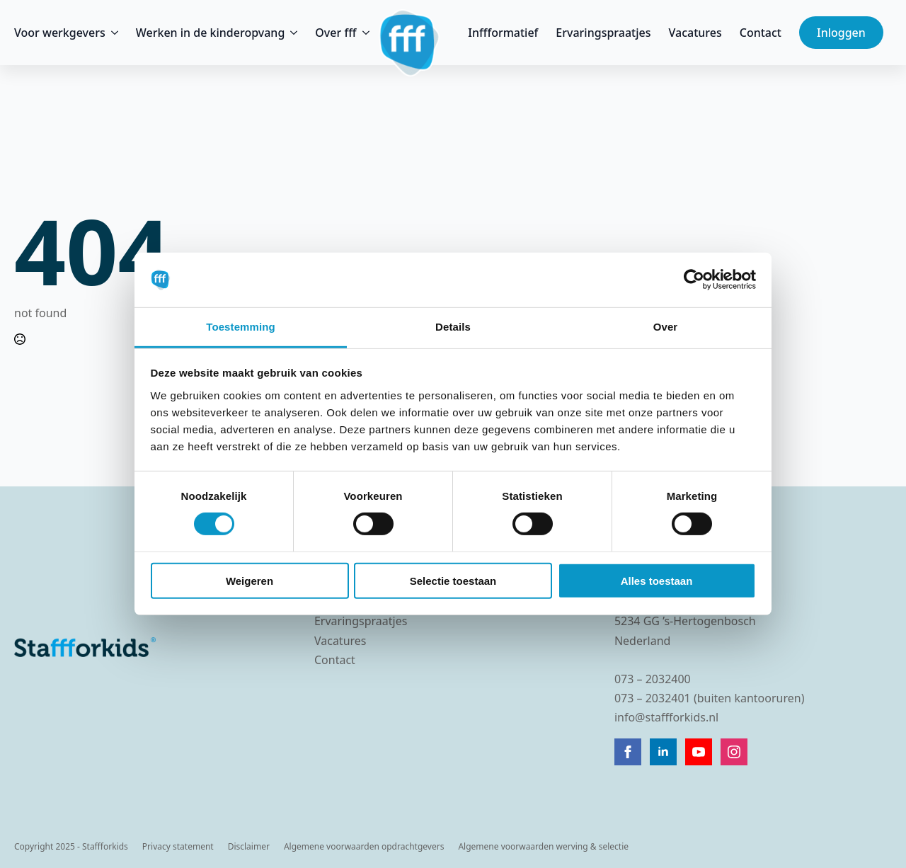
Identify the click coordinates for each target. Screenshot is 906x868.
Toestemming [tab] (240, 327)
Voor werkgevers (59, 32)
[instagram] (734, 751)
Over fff (335, 32)
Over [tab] (665, 327)
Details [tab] (453, 327)
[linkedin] (663, 751)
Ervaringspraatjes (603, 32)
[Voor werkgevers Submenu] (111, 32)
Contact (760, 32)
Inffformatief (503, 32)
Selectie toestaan (453, 580)
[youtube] (698, 751)
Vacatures (695, 32)
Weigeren (249, 580)
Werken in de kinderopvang (210, 32)
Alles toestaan (657, 580)
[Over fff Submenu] (363, 32)
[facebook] (627, 751)
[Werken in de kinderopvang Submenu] (291, 32)
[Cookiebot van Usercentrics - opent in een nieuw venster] (694, 279)
